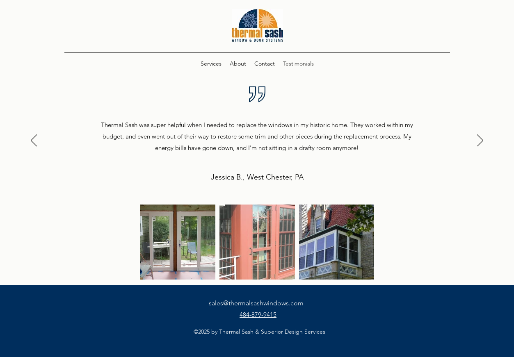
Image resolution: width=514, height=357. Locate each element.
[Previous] (34, 141)
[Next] (480, 141)
